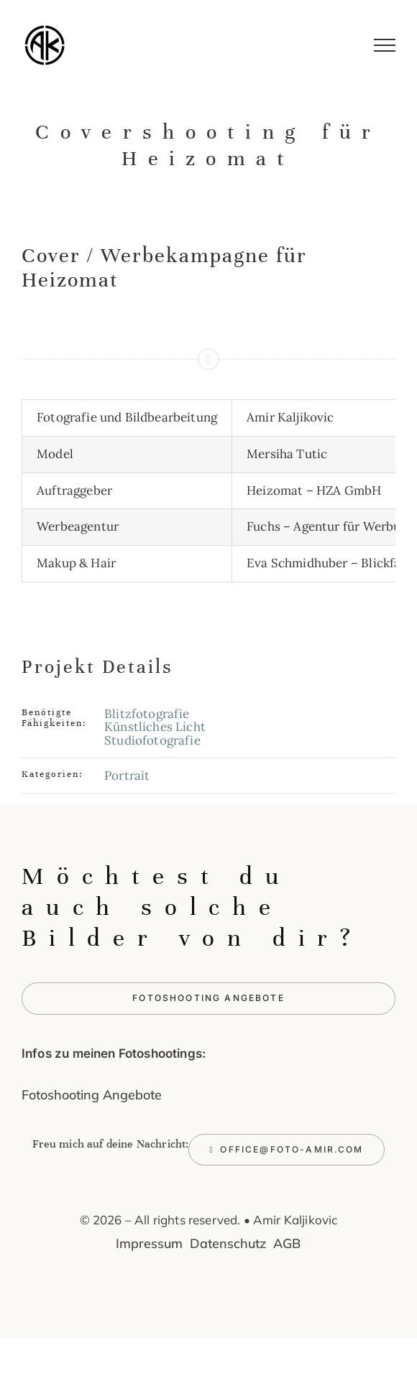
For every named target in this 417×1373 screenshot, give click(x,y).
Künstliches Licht (155, 727)
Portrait (127, 775)
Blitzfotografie (147, 714)
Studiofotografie (152, 740)
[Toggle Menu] (385, 45)
